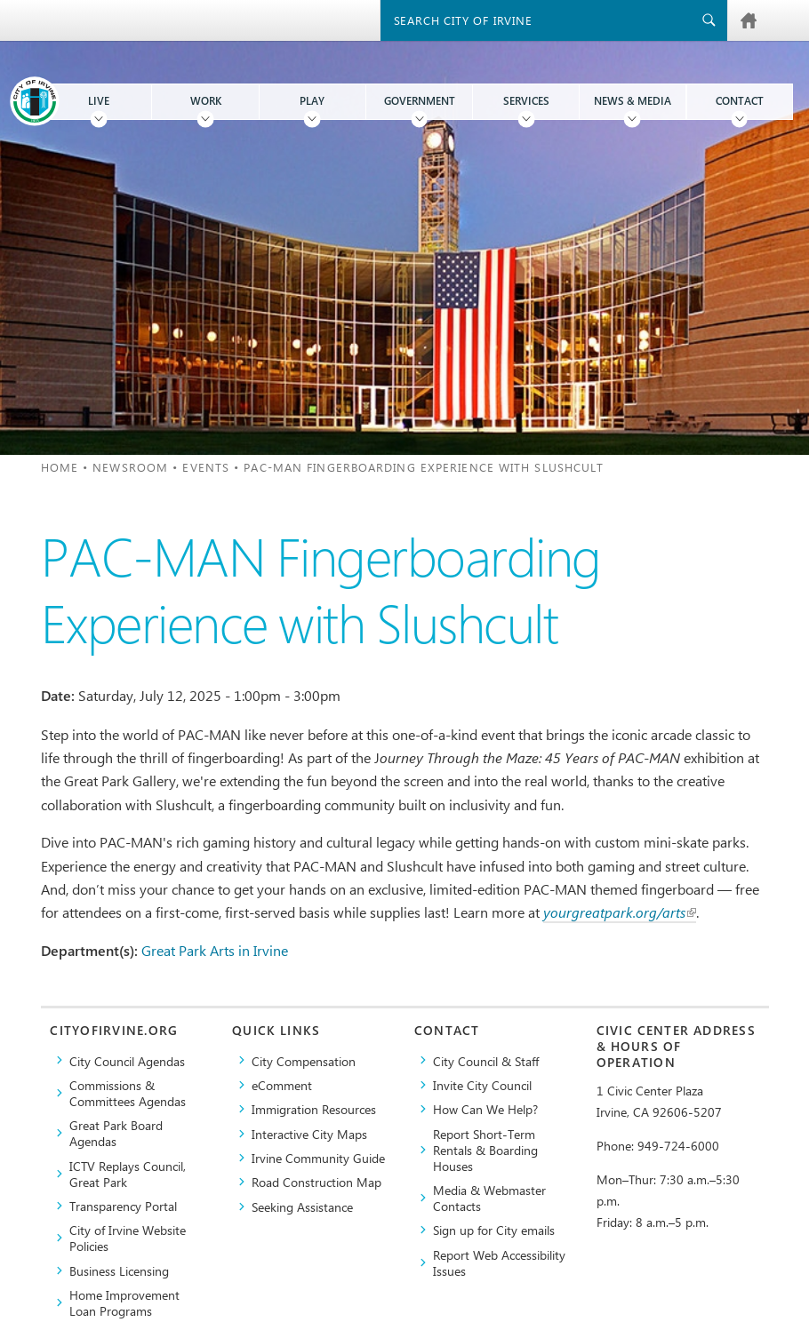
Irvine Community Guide (318, 1158)
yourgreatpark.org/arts (619, 912)
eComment (282, 1085)
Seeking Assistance (302, 1206)
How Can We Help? (485, 1109)
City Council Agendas (127, 1061)
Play (312, 101)
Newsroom (130, 466)
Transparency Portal (123, 1205)
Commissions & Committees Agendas (127, 1093)
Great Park (173, 950)
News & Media (632, 101)
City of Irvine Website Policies (127, 1237)
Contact (740, 101)
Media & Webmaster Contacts (489, 1197)
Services (526, 101)
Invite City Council (482, 1085)
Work (205, 101)
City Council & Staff (486, 1061)
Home (59, 466)
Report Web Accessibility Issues (499, 1262)
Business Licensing (119, 1270)
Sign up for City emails (494, 1229)
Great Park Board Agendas (116, 1133)
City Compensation (304, 1061)
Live (98, 101)
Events (205, 466)
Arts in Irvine (249, 950)
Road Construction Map (316, 1182)
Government (419, 101)
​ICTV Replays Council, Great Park (127, 1174)
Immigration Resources (314, 1109)
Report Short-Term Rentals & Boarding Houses (485, 1150)
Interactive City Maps (309, 1134)
